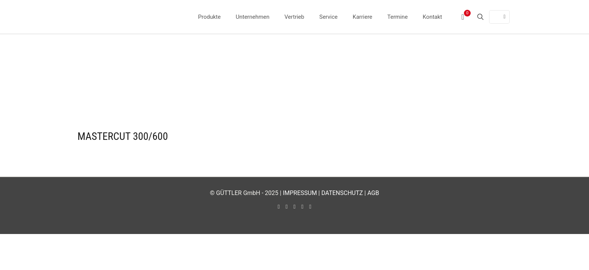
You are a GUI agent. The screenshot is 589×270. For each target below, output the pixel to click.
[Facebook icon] (279, 206)
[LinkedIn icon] (295, 206)
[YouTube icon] (287, 206)
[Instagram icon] (302, 206)
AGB (373, 192)
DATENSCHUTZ (342, 192)
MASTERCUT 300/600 (122, 136)
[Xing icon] (310, 206)
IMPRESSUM (300, 192)
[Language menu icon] (499, 17)
